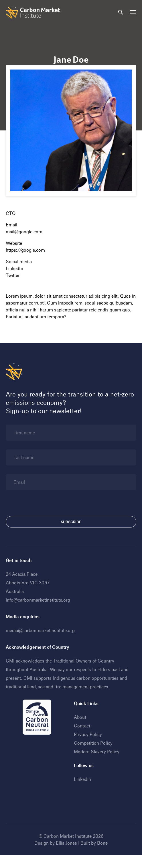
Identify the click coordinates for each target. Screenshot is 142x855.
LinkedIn (14, 268)
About (80, 717)
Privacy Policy (88, 734)
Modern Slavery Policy (96, 751)
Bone (102, 843)
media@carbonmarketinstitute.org (40, 630)
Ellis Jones (66, 843)
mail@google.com (24, 231)
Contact (82, 725)
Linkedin (82, 779)
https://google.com (25, 250)
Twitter (13, 275)
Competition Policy (93, 743)
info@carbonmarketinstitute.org (38, 599)
